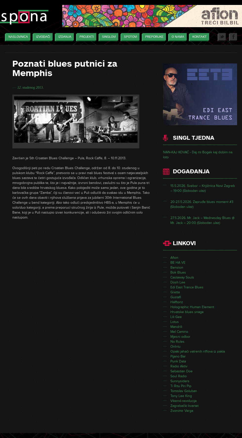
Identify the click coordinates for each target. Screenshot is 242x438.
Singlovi (108, 37)
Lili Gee (176, 317)
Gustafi (175, 297)
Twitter (222, 37)
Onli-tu (175, 346)
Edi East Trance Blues (186, 287)
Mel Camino (179, 332)
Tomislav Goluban (183, 391)
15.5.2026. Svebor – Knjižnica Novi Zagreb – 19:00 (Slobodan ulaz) (202, 188)
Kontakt (198, 37)
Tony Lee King (181, 396)
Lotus (174, 322)
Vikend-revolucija (183, 401)
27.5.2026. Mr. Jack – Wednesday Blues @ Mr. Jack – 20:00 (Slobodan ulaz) (202, 220)
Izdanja (63, 37)
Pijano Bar (178, 356)
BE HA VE (177, 262)
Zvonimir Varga (181, 411)
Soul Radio (178, 376)
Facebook (233, 37)
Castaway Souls (182, 277)
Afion (174, 257)
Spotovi (129, 37)
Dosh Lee (177, 282)
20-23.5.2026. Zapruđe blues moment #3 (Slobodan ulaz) (201, 204)
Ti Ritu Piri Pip (180, 386)
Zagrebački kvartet (184, 406)
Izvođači (42, 37)
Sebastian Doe (181, 371)
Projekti (85, 37)
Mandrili (176, 327)
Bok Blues (178, 272)
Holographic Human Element (192, 307)
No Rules (177, 341)
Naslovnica (17, 37)
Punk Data (178, 361)
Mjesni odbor (180, 336)
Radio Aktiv (178, 366)
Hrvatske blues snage (187, 312)
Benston (176, 267)
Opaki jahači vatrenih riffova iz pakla (197, 351)
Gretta (175, 292)
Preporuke (153, 37)
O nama (176, 37)
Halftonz (176, 302)
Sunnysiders (179, 381)
